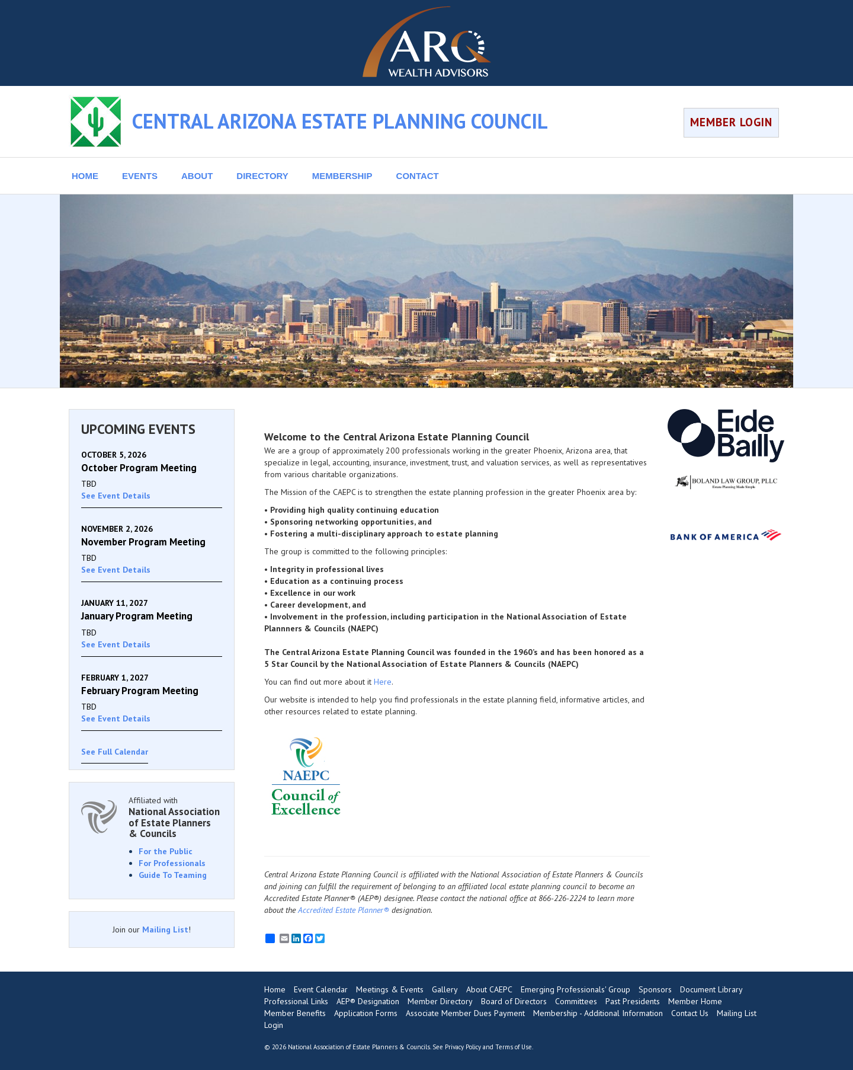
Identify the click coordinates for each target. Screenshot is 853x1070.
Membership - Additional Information (598, 1013)
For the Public (166, 851)
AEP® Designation (367, 1001)
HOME (85, 176)
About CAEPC (489, 989)
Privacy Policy (463, 1047)
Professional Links (296, 1001)
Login (273, 1025)
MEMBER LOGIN (731, 122)
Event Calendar (321, 989)
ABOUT (197, 176)
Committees (576, 1001)
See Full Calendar (114, 751)
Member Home (695, 1001)
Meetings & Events (390, 989)
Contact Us (689, 1013)
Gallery (445, 989)
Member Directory (440, 1001)
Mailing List (165, 929)
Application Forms (365, 1013)
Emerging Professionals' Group (575, 989)
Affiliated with (175, 817)
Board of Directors (514, 1001)
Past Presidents (632, 1001)
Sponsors (655, 989)
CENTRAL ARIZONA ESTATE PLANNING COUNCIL (340, 121)
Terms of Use (513, 1047)
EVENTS (140, 176)
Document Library (711, 989)
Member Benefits (295, 1013)
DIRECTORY (262, 176)
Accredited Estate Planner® (343, 910)
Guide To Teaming (173, 875)
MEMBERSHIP (342, 176)
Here (383, 681)
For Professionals (172, 863)
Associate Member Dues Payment (465, 1013)
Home (275, 989)
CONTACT (417, 176)
